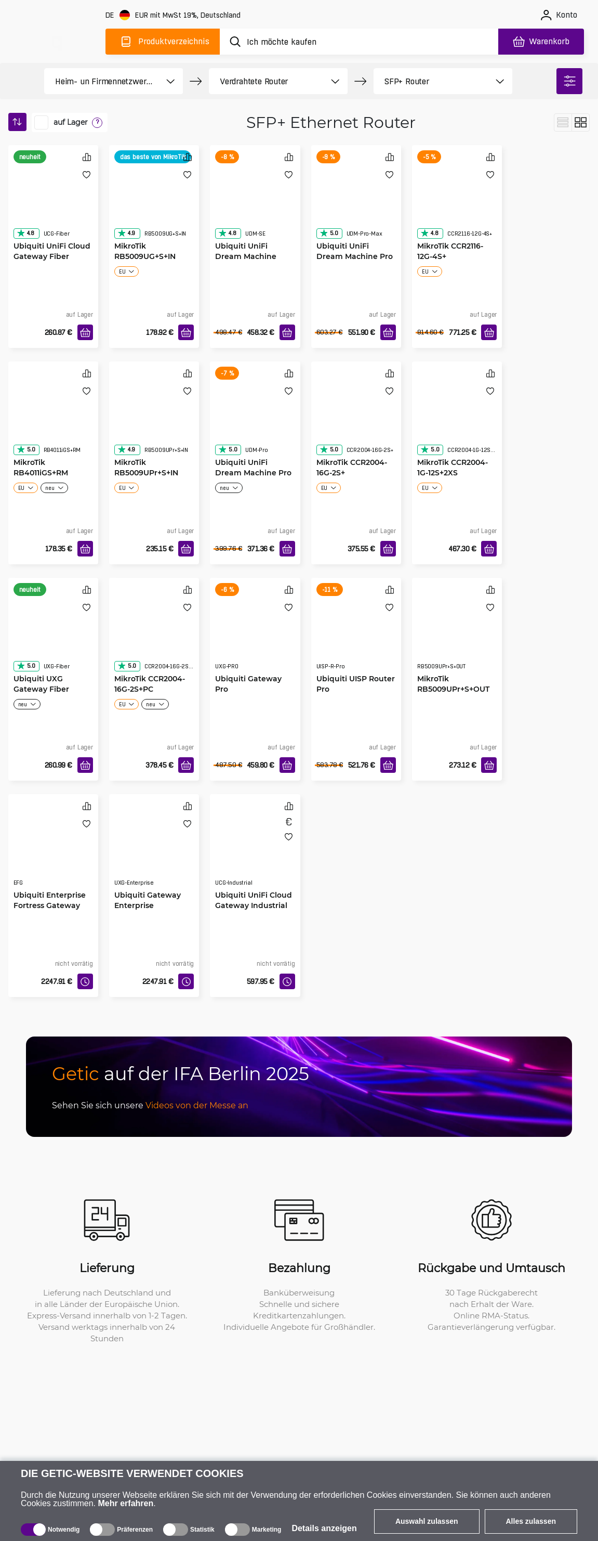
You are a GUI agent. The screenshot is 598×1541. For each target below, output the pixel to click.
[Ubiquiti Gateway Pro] (255, 634)
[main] (56, 40)
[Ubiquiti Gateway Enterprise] (154, 850)
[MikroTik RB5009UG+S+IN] (154, 201)
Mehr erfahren (126, 1503)
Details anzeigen (323, 1528)
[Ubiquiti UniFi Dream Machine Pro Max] (356, 201)
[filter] (569, 81)
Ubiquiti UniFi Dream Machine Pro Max (354, 256)
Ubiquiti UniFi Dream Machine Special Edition (245, 256)
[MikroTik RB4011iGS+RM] (53, 418)
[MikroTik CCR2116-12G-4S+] (457, 201)
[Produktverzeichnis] (162, 42)
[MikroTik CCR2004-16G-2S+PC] (154, 634)
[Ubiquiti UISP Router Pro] (356, 634)
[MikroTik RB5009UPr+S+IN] (154, 418)
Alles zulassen (531, 1521)
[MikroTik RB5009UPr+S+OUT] (457, 634)
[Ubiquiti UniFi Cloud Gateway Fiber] (53, 201)
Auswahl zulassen (426, 1521)
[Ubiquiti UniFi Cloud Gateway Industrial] (255, 850)
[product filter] (102, 81)
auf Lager (71, 122)
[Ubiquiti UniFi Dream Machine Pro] (255, 418)
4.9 (126, 233)
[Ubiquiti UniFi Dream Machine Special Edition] (255, 201)
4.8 (25, 233)
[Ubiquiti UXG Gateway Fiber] (53, 634)
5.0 (329, 233)
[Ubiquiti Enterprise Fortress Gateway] (53, 850)
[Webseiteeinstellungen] (174, 15)
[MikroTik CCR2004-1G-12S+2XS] (457, 418)
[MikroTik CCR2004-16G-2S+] (356, 418)
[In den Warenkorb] (85, 332)
